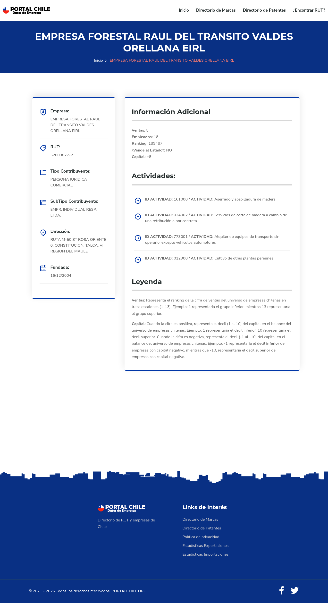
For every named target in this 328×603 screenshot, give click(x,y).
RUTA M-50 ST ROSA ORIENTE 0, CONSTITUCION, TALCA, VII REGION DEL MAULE (78, 245)
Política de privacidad (201, 537)
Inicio (184, 10)
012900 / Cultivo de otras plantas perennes (209, 258)
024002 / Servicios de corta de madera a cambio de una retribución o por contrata (216, 218)
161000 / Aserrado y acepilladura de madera (210, 199)
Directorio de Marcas (216, 10)
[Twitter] (295, 591)
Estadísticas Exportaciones (206, 545)
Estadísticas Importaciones (206, 554)
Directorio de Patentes (264, 10)
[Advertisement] (164, 431)
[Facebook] (281, 591)
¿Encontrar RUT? (309, 10)
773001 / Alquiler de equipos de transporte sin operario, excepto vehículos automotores (212, 239)
